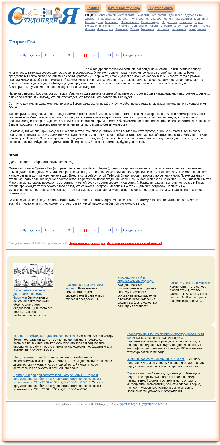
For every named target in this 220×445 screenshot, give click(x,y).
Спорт (154, 25)
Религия (108, 25)
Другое (89, 18)
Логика (168, 18)
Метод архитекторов (27, 357)
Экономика (179, 29)
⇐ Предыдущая (29, 55)
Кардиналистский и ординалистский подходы (135, 279)
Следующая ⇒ (132, 55)
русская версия (130, 404)
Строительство (171, 25)
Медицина (201, 18)
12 (93, 55)
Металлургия (94, 22)
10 (76, 55)
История (123, 18)
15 (117, 55)
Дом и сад (175, 15)
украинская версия (154, 404)
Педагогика (169, 22)
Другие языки (194, 15)
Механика (111, 22)
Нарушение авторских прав (87, 243)
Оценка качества (139, 373)
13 (101, 55)
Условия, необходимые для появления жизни (45, 336)
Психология (93, 25)
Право (199, 22)
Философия (105, 29)
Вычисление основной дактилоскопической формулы (29, 294)
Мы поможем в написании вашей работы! (134, 243)
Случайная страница (124, 8)
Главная (93, 8)
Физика (90, 29)
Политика (185, 22)
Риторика (123, 25)
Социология (139, 25)
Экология (163, 29)
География (159, 15)
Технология (190, 25)
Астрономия (126, 15)
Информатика (106, 18)
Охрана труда (150, 22)
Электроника (197, 29)
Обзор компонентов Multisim (190, 283)
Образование (130, 22)
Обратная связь (160, 8)
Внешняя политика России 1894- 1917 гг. (155, 359)
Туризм (205, 25)
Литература (153, 18)
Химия (134, 29)
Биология (143, 15)
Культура (137, 18)
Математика (184, 18)
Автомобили (107, 15)
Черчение (147, 29)
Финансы (121, 29)
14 (109, 55)
